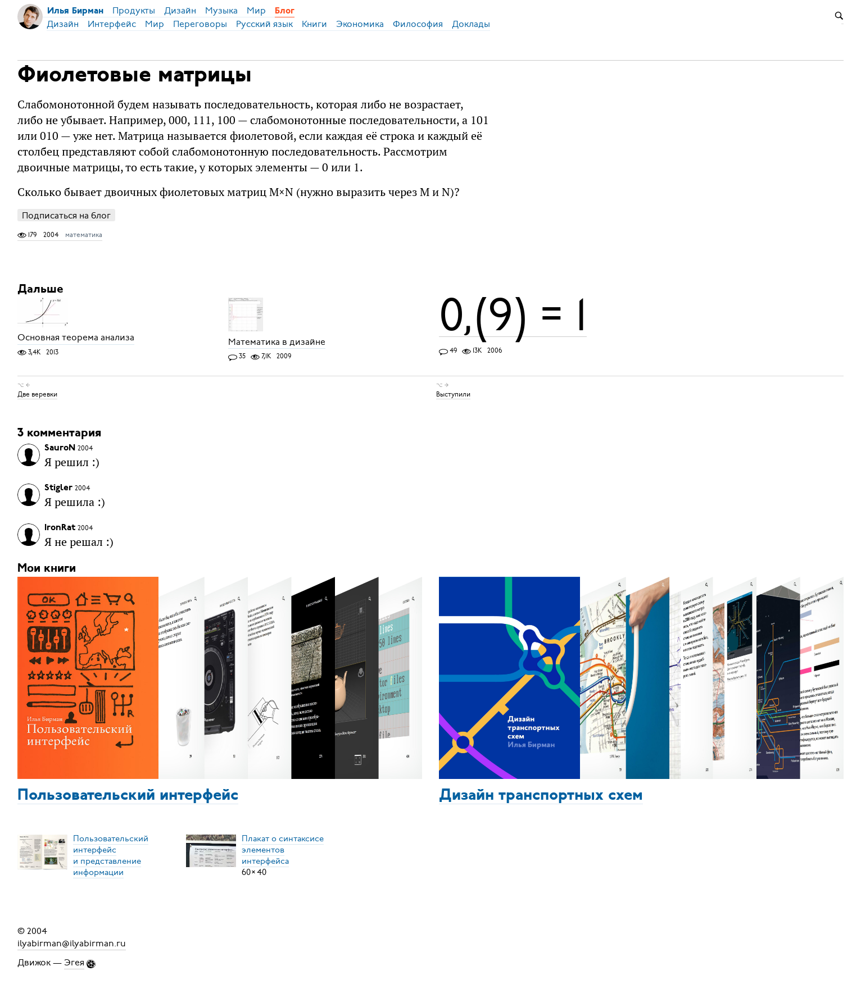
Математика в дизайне (276, 342)
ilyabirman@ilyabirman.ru (71, 943)
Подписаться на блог (66, 215)
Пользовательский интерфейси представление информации (110, 855)
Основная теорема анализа (75, 338)
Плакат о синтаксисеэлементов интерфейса (283, 850)
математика (83, 234)
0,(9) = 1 (513, 315)
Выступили (453, 394)
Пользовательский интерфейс (127, 796)
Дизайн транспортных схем (541, 796)
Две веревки (37, 394)
